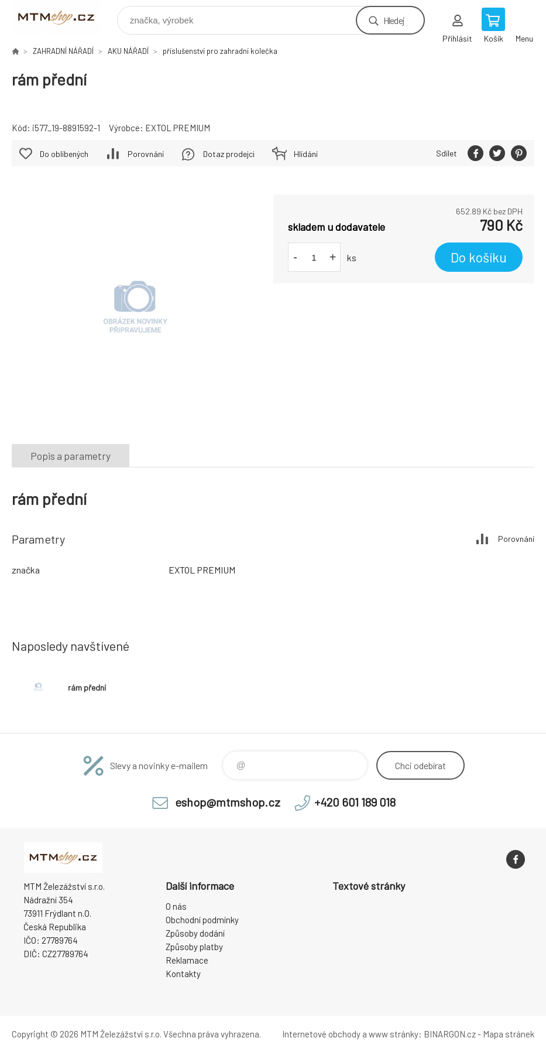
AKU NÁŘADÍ (128, 51)
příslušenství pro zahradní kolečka (220, 51)
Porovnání (146, 154)
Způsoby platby (194, 946)
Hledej (393, 20)
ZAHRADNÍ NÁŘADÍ (63, 51)
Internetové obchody (321, 1034)
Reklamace (187, 960)
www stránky (393, 1034)
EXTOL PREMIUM (177, 127)
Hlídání (306, 154)
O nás (176, 906)
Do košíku (479, 257)
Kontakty (183, 973)
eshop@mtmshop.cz (227, 802)
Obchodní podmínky (202, 919)
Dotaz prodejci (229, 154)
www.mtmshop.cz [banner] (63, 17)
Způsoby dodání (195, 933)
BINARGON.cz (450, 1034)
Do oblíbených (64, 154)
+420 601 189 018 (355, 802)
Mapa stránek (508, 1034)
